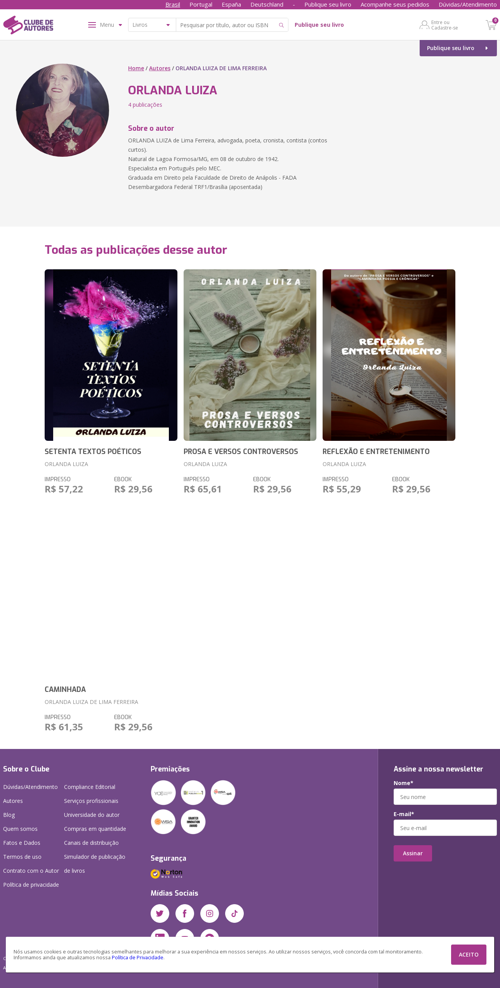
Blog (9, 814)
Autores (159, 68)
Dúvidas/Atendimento (468, 4)
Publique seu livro (327, 4)
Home (136, 68)
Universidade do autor (92, 814)
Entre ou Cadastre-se (444, 25)
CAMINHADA (65, 689)
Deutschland (266, 4)
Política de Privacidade (137, 957)
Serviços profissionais (91, 800)
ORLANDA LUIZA (66, 464)
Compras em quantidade (95, 828)
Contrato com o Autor (31, 870)
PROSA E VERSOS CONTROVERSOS (241, 451)
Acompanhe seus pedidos (395, 4)
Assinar (413, 853)
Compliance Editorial (89, 786)
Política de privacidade (31, 884)
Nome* (403, 783)
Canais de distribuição (91, 842)
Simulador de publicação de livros (94, 863)
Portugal (200, 4)
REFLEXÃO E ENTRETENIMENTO (376, 451)
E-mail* (404, 814)
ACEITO (469, 954)
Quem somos (20, 828)
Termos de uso (22, 856)
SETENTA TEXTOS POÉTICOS (93, 451)
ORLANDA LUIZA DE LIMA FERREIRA (91, 701)
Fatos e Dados (21, 842)
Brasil (172, 4)
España (231, 4)
